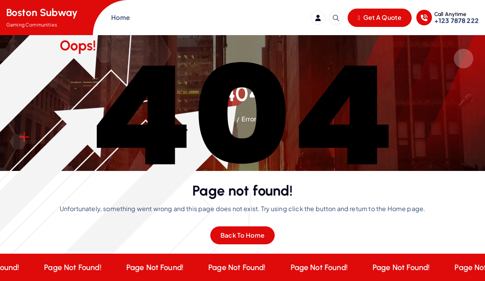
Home (120, 17)
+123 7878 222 (456, 20)
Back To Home (242, 235)
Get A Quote (380, 17)
